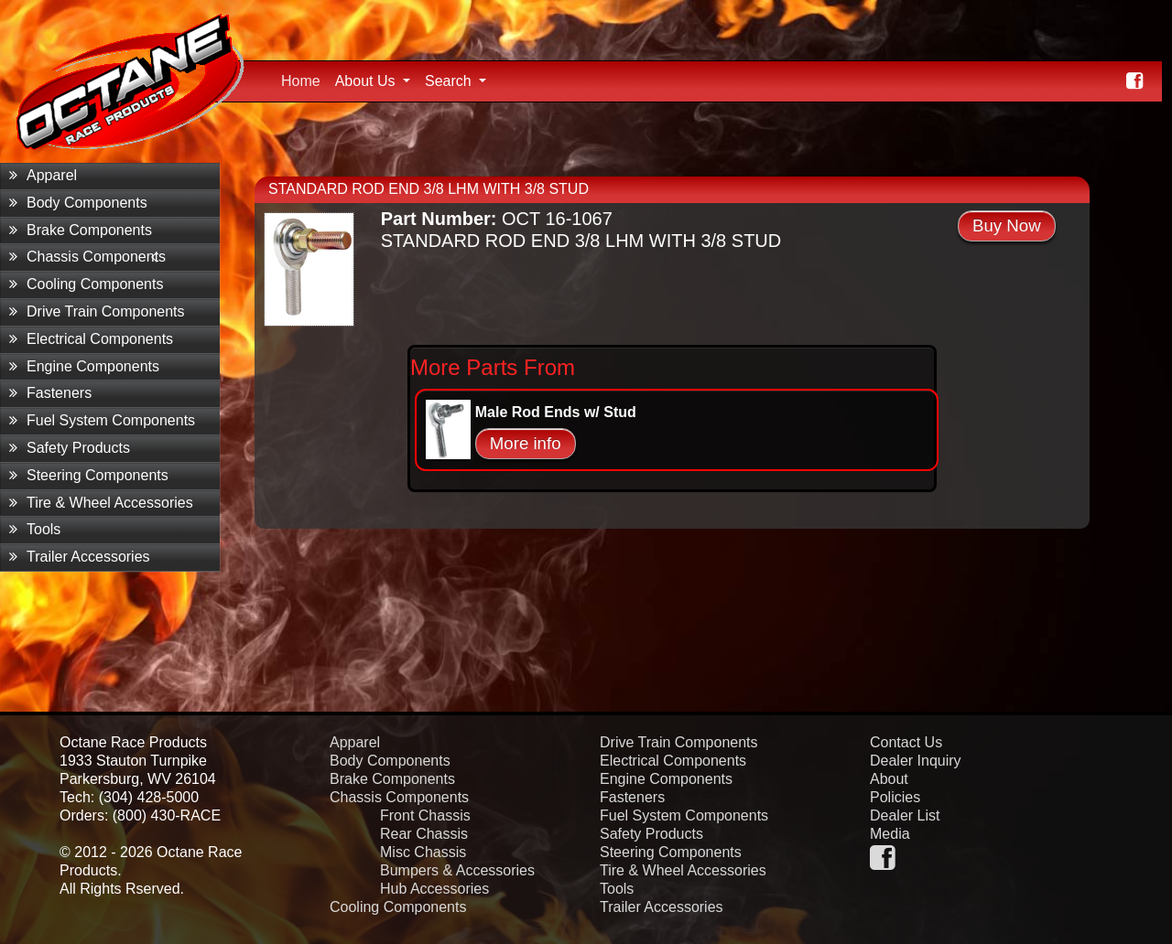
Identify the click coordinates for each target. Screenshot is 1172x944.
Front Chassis (425, 815)
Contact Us (906, 742)
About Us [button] (367, 81)
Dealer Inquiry (915, 760)
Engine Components (84, 366)
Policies (895, 797)
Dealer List (904, 815)
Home (304, 79)
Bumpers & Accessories (457, 870)
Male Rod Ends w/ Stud (555, 412)
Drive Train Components (97, 311)
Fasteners (50, 393)
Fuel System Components (102, 420)
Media (890, 834)
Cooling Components (86, 284)
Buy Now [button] (1006, 225)
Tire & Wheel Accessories (101, 502)
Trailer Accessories (79, 556)
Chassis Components (87, 256)
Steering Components (88, 475)
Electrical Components (91, 339)
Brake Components (80, 230)
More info (525, 443)
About (889, 779)
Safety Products (69, 448)
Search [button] (450, 81)
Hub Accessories (434, 888)
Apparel (43, 175)
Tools (34, 529)
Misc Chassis (423, 852)
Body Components (78, 202)
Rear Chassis (424, 834)
